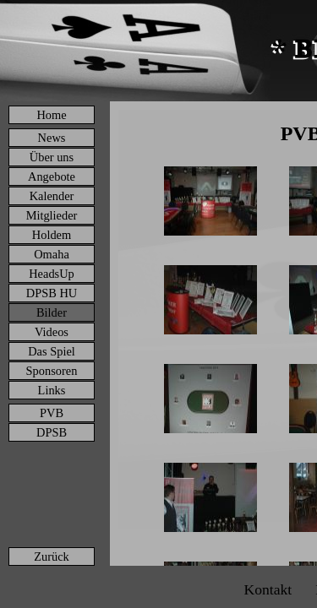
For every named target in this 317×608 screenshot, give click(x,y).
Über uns (52, 157)
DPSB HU (51, 293)
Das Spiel (51, 351)
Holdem (51, 235)
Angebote (51, 176)
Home (51, 115)
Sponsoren (52, 370)
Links (52, 390)
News (52, 137)
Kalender (52, 196)
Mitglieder (52, 215)
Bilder (51, 312)
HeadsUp (51, 273)
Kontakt (267, 589)
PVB (51, 413)
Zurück (51, 556)
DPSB (51, 432)
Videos (51, 332)
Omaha (51, 254)
